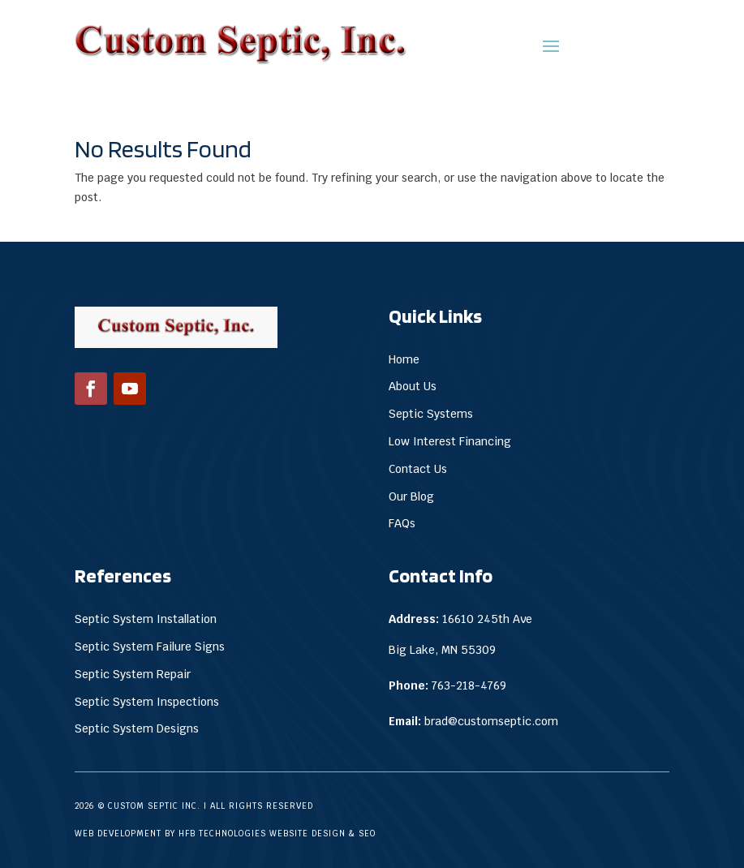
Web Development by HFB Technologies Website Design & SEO (225, 833)
